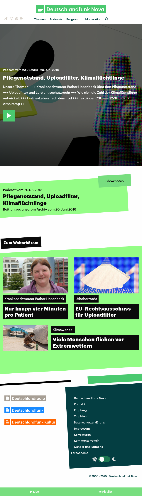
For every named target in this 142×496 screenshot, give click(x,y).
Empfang (80, 410)
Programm (73, 19)
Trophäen (80, 416)
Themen (40, 19)
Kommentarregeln (86, 440)
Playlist (107, 491)
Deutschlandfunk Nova (90, 398)
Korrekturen (82, 434)
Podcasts (56, 19)
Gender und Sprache (88, 446)
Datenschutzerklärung (89, 422)
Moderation (93, 19)
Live (36, 491)
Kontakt (79, 404)
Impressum (82, 428)
